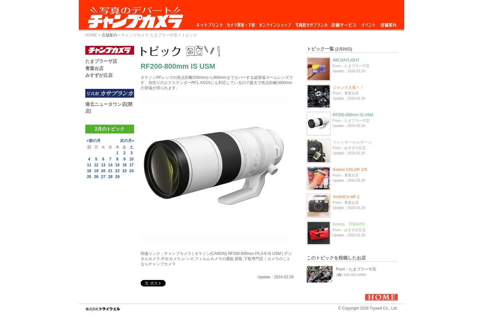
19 (96, 171)
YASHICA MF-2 (346, 197)
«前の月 (94, 140)
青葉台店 (94, 68)
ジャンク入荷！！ (348, 87)
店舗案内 (388, 23)
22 (117, 171)
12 (96, 165)
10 (131, 159)
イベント (368, 23)
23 (124, 171)
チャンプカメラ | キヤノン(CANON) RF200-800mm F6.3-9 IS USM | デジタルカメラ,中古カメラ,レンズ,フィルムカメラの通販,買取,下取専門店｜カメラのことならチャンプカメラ (216, 258)
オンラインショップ (274, 23)
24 (131, 171)
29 (117, 176)
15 (117, 165)
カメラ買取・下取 (241, 23)
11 (89, 165)
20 (103, 171)
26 (96, 176)
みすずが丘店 (99, 75)
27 (103, 176)
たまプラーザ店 (101, 61)
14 (110, 165)
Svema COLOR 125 (350, 169)
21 (110, 171)
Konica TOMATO (349, 224)
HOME (91, 35)
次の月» (127, 140)
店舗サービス (344, 23)
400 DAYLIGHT (346, 60)
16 (124, 165)
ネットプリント (210, 23)
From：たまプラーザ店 (356, 269)
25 (89, 176)
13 (103, 165)
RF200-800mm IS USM (353, 115)
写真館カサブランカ (311, 23)
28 (110, 176)
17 (131, 165)
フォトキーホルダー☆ (352, 142)
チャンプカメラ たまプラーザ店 (149, 35)
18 (89, 171)
